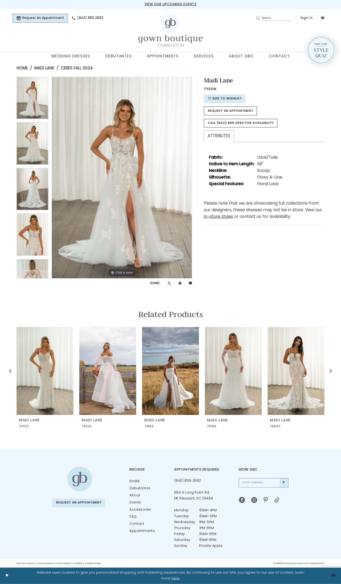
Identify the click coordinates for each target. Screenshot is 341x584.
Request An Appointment (231, 111)
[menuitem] (40, 18)
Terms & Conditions (88, 563)
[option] (32, 99)
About (135, 495)
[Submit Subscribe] (284, 483)
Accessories (140, 510)
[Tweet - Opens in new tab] (169, 283)
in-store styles (218, 218)
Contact (137, 524)
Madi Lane (44, 68)
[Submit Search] (259, 18)
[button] (306, 18)
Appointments (142, 531)
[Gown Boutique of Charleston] (79, 479)
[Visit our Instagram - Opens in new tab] (254, 500)
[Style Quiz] (321, 50)
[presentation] (45, 371)
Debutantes (140, 488)
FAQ (133, 517)
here (175, 578)
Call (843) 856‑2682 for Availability (242, 123)
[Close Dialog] (7, 576)
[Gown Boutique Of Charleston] (170, 30)
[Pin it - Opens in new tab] (180, 283)
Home (22, 68)
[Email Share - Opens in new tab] (190, 283)
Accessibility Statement (55, 563)
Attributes (219, 137)
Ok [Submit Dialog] (333, 575)
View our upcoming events (170, 4)
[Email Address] (263, 483)
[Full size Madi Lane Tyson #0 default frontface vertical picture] (122, 177)
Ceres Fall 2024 (77, 68)
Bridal (134, 481)
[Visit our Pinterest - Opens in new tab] (265, 500)
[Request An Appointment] (40, 18)
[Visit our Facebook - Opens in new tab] (242, 500)
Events (135, 502)
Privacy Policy (26, 563)
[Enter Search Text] (274, 18)
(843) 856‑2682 (187, 481)
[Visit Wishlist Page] (322, 18)
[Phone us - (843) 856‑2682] (87, 18)
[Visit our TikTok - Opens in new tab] (276, 500)
